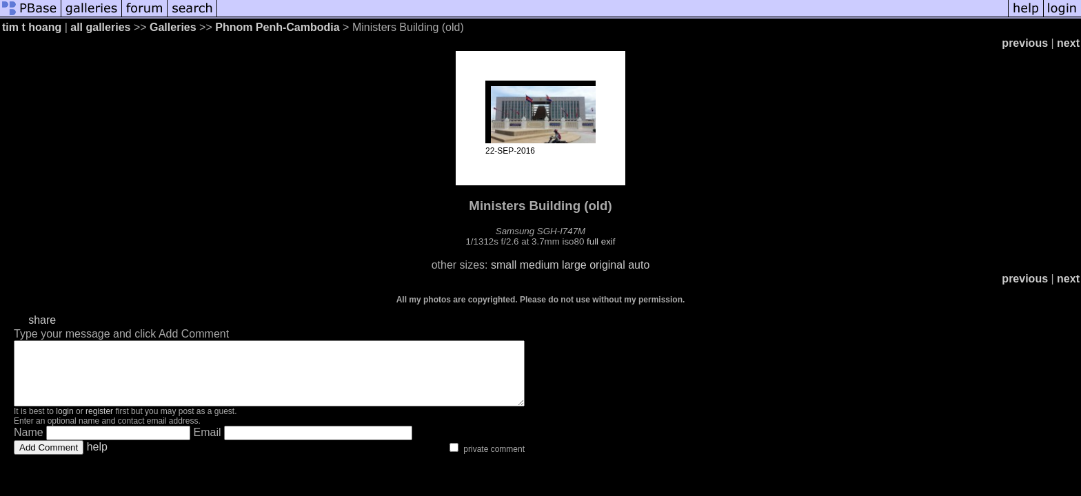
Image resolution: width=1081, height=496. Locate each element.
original (607, 265)
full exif (601, 241)
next (1068, 43)
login (64, 423)
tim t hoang (31, 27)
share (42, 320)
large (574, 265)
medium (539, 265)
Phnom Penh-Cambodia (277, 27)
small (503, 265)
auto (638, 265)
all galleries (100, 27)
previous (1025, 43)
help (97, 459)
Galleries (173, 27)
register (99, 423)
